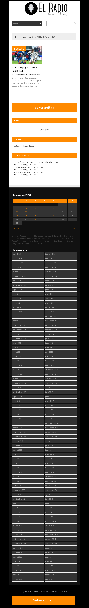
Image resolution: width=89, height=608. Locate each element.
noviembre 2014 (51, 534)
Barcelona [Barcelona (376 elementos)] (39, 236)
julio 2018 (49, 338)
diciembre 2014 (51, 530)
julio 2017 (49, 392)
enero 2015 (49, 526)
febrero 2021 (18, 530)
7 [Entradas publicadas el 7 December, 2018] (53, 208)
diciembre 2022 (19, 432)
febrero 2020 (50, 254)
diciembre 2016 (51, 423)
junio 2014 (49, 557)
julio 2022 (16, 454)
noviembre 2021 (19, 490)
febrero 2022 (18, 477)
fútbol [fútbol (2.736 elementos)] (57, 238)
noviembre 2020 (19, 543)
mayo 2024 (17, 356)
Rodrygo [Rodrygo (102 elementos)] (70, 241)
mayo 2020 (17, 570)
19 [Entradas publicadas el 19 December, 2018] (35, 216)
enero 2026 (17, 267)
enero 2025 (17, 321)
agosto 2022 (17, 450)
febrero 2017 (50, 414)
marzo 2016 (49, 463)
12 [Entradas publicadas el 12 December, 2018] (35, 212)
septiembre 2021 (19, 499)
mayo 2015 (49, 508)
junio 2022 (17, 459)
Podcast (19, 48)
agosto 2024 (17, 343)
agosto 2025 (17, 289)
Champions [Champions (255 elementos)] (68, 236)
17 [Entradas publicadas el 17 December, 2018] (17, 216)
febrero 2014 (50, 575)
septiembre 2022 (19, 445)
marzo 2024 (17, 365)
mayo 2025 (17, 303)
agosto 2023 (17, 396)
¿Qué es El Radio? (30, 591)
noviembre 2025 (19, 276)
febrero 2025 (18, 316)
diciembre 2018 (51, 316)
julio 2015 (49, 499)
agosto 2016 (49, 441)
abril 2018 (49, 352)
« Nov (16, 228)
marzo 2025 (17, 312)
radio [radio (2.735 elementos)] (44, 241)
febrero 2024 (18, 370)
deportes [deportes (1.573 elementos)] (30, 238)
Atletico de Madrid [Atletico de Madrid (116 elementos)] (27, 236)
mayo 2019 (49, 294)
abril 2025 (17, 307)
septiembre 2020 (19, 552)
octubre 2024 (18, 334)
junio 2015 (49, 503)
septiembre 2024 (19, 338)
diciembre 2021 (19, 485)
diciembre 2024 (19, 325)
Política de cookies (49, 591)
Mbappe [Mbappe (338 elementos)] (20, 241)
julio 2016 (49, 445)
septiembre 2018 (51, 330)
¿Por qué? (44, 129)
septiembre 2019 (51, 276)
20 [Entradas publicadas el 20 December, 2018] (45, 216)
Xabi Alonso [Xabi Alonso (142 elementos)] (34, 243)
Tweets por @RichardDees (23, 146)
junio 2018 (49, 343)
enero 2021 (17, 534)
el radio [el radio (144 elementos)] (37, 238)
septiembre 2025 (19, 285)
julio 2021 (16, 508)
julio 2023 (16, 401)
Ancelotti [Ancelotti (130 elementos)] (15, 236)
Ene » (73, 228)
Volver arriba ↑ (44, 107)
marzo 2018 (49, 356)
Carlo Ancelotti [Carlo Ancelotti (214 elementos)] (57, 236)
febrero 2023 (18, 423)
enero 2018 (49, 365)
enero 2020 (49, 258)
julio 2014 (49, 552)
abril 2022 (17, 468)
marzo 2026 (17, 258)
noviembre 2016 (51, 428)
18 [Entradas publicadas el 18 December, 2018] (26, 216)
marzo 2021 (17, 526)
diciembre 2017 (51, 370)
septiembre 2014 (51, 543)
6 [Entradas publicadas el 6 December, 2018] (44, 208)
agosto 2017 (49, 387)
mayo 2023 (17, 410)
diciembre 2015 (51, 477)
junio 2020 (17, 566)
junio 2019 (49, 289)
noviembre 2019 (51, 267)
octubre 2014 (50, 539)
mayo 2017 (49, 401)
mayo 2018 (49, 347)
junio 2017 (49, 396)
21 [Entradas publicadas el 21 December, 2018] (54, 216)
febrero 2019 (50, 307)
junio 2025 (17, 298)
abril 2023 (17, 414)
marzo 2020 (17, 579)
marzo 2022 (17, 472)
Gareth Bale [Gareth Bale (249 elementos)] (64, 238)
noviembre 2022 (19, 436)
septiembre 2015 (51, 490)
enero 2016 (49, 472)
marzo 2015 (49, 517)
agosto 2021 (17, 503)
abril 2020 (17, 575)
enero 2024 (17, 374)
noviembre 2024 (19, 330)
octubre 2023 (18, 387)
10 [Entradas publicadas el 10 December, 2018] (17, 212)
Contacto (63, 591)
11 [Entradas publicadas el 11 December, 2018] (26, 212)
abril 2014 (49, 566)
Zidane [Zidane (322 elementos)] (42, 243)
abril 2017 (49, 405)
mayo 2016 (49, 454)
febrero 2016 (50, 468)
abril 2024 (17, 361)
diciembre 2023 (19, 379)
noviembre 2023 (19, 383)
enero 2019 (49, 312)
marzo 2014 (49, 570)
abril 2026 (17, 254)
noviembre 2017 (51, 374)
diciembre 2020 (19, 539)
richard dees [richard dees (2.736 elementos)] (61, 241)
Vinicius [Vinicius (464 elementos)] (26, 243)
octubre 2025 (18, 280)
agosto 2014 (49, 548)
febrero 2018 (50, 361)
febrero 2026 (18, 263)
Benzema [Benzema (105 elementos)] (47, 236)
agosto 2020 (17, 557)
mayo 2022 (17, 463)
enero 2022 (17, 481)
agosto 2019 (49, 280)
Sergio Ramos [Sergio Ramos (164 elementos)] (17, 243)
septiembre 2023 (19, 392)
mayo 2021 (17, 517)
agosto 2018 (49, 334)
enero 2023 (17, 428)
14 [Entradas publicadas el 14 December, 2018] (54, 212)
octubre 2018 (50, 325)
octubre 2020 (18, 548)
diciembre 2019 (51, 263)
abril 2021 (17, 521)
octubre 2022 (18, 441)
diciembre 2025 (19, 272)
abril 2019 (49, 298)
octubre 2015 (50, 485)
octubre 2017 (50, 379)
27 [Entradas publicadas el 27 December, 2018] (45, 219)
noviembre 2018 (51, 321)
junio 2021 (17, 512)
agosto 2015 (49, 494)
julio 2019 (49, 285)
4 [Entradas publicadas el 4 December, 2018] (26, 208)
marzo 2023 (17, 419)
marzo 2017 (49, 410)
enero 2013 (49, 579)
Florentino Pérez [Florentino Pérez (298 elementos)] (47, 238)
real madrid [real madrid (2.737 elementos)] (51, 241)
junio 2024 (17, 352)
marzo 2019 (49, 303)
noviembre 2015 (51, 481)
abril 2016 (49, 459)
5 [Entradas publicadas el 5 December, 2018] (35, 208)
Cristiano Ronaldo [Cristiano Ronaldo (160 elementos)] (19, 238)
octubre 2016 (50, 432)
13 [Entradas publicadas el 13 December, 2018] (45, 212)
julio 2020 (16, 561)
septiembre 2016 (51, 436)
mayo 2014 (49, 561)
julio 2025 (16, 294)
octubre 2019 (50, 272)
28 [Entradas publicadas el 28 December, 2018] (54, 219)
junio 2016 (49, 450)
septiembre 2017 (51, 383)
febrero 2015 (50, 521)
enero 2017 (49, 419)
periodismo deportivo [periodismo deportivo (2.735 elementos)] (32, 241)
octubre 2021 (18, 494)
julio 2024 (16, 347)
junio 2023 (17, 405)
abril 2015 (49, 512)
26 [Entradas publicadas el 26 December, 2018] (35, 219)
